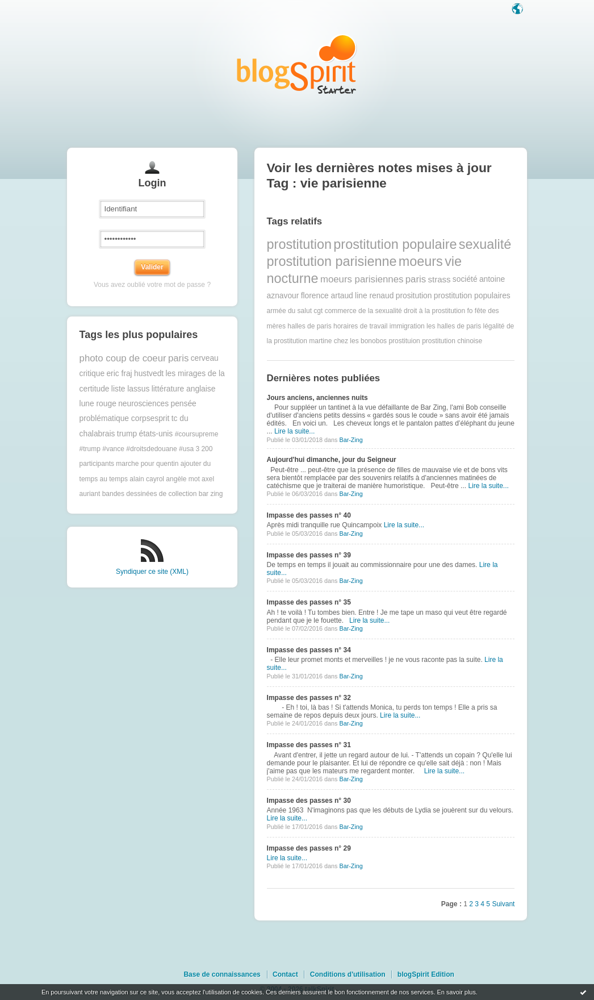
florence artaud (327, 295)
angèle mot (182, 479)
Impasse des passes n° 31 (309, 745)
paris (178, 358)
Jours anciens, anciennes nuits (317, 398)
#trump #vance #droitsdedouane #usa (137, 449)
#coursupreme (197, 434)
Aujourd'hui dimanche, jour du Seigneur (331, 460)
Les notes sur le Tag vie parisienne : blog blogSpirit (297, 64)
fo (470, 311)
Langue (518, 9)
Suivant (503, 904)
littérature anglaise (184, 389)
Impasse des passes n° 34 (309, 650)
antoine (492, 279)
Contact (285, 974)
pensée (183, 403)
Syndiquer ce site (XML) (152, 572)
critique (92, 373)
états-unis (156, 434)
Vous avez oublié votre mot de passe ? (152, 285)
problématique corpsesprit (125, 418)
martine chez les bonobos (348, 341)
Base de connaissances (221, 974)
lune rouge (98, 403)
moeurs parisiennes (361, 279)
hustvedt (149, 373)
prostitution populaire (395, 244)
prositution (414, 295)
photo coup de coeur (123, 358)
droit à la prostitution (434, 311)
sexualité (485, 244)
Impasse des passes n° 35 (309, 602)
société (465, 279)
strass (439, 279)
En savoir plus (456, 992)
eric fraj (119, 373)
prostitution (299, 244)
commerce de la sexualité (363, 311)
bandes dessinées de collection (149, 494)
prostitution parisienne (332, 261)
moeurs (421, 261)
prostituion (404, 341)
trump (127, 434)
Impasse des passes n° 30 (309, 801)
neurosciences (143, 403)
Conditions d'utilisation (348, 974)
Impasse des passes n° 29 (309, 848)
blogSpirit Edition (426, 974)
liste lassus (130, 389)
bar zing (211, 494)
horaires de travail (360, 326)
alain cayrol (146, 479)
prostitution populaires (472, 295)
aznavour (283, 295)
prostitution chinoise (452, 341)
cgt (318, 311)
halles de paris (309, 326)
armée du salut (289, 311)
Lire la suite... (294, 431)
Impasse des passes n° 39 (309, 555)
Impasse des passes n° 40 (309, 515)
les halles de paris (453, 326)
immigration (407, 326)
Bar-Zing (350, 439)
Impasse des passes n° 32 (309, 698)
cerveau (205, 358)
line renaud (374, 295)
